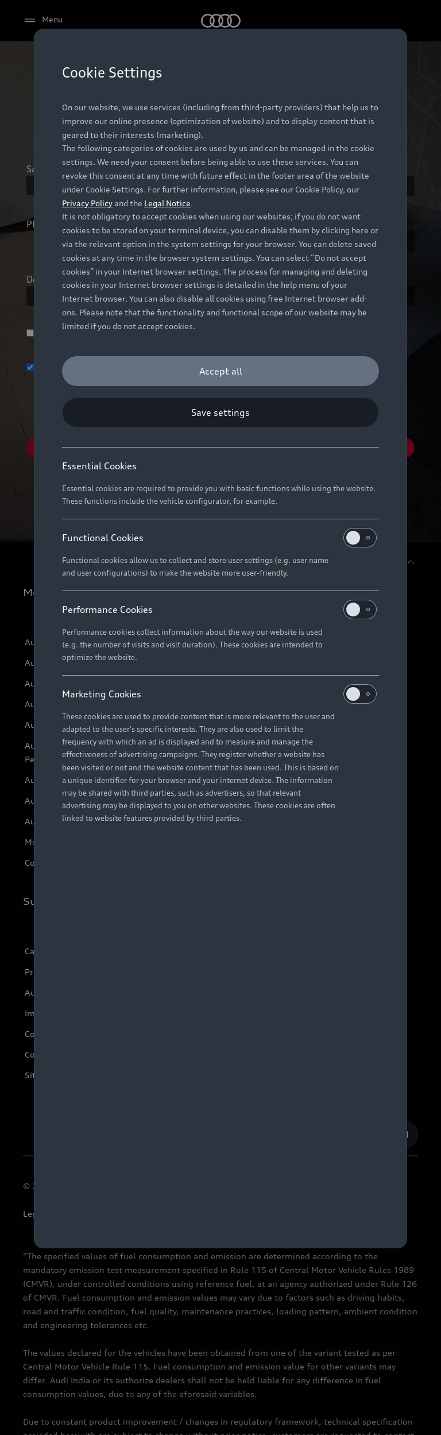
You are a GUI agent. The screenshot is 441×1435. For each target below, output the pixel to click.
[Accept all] (220, 371)
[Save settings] (220, 412)
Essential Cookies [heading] (99, 466)
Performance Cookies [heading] (219, 609)
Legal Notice (167, 203)
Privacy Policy (87, 203)
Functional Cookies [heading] (219, 537)
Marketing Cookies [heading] (219, 694)
